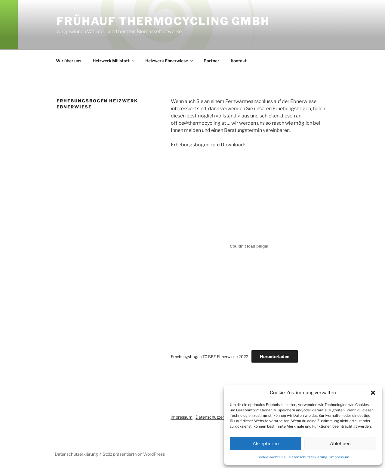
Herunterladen (274, 356)
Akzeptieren (266, 443)
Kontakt (239, 60)
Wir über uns (68, 60)
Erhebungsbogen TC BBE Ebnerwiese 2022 (209, 356)
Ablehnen (340, 443)
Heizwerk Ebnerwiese (169, 60)
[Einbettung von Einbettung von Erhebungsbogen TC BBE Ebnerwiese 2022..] (249, 246)
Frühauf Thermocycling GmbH (163, 21)
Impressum (339, 457)
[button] (373, 393)
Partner (211, 60)
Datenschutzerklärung (308, 457)
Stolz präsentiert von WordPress (134, 454)
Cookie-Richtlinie (271, 457)
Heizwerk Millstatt (114, 60)
